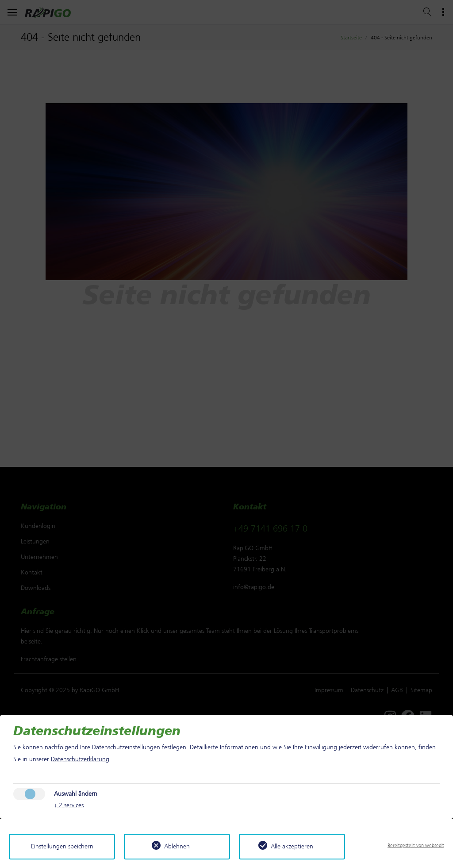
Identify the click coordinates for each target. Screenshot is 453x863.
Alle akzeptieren (292, 846)
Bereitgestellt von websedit (416, 845)
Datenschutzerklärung (80, 759)
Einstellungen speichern (62, 846)
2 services (69, 805)
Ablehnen (177, 846)
